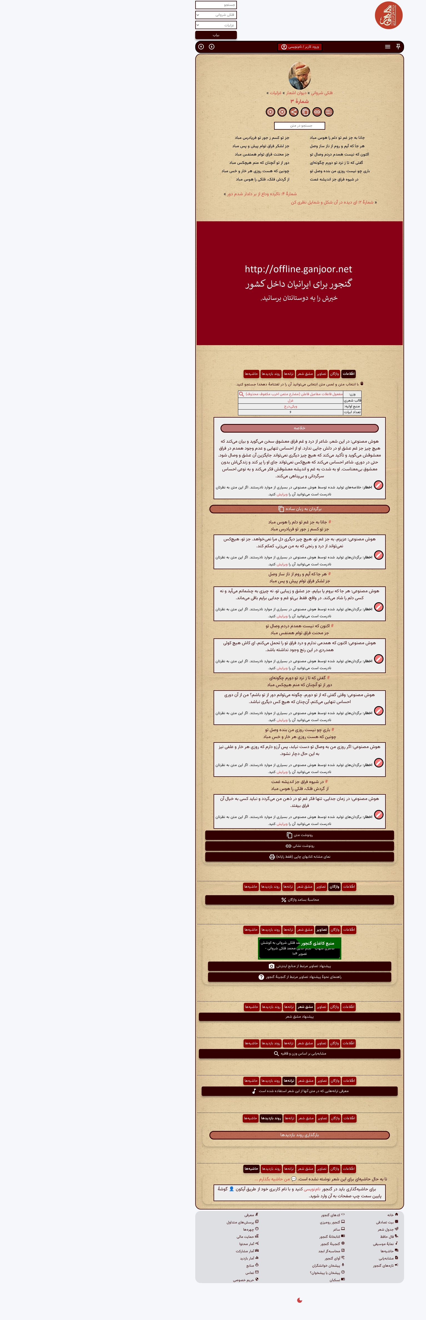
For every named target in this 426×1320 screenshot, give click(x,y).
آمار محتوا (162, 1244)
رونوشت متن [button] (213, 835)
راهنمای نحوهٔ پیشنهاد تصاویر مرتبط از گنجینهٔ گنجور (213, 977)
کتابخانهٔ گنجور (245, 1237)
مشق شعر (218, 374)
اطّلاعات (262, 374)
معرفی (165, 1215)
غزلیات (189, 93)
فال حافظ (303, 1237)
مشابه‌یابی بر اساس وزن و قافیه (213, 1053)
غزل (204, 400)
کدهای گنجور (246, 1215)
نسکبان (250, 1280)
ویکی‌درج (204, 406)
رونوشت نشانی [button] (213, 846)
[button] (311, 46)
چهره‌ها (164, 1230)
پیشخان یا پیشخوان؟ (240, 1273)
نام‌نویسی (225, 1189)
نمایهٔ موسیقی (299, 1244)
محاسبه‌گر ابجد (245, 1251)
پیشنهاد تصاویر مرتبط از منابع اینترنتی (213, 966)
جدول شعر (301, 1230)
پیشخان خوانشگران (241, 1266)
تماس (165, 1273)
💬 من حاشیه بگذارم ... (189, 1179)
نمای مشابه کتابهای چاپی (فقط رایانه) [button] (213, 857)
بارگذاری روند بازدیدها (213, 1135)
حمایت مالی (161, 1237)
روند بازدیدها (184, 374)
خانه (306, 1215)
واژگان (248, 374)
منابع (166, 1266)
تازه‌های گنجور (299, 1266)
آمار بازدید (162, 1258)
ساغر (252, 1230)
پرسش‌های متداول (156, 1222)
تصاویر (235, 374)
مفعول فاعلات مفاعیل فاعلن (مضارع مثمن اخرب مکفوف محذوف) (207, 394)
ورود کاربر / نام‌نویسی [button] (213, 47)
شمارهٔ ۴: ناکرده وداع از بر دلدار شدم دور (175, 194)
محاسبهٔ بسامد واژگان (213, 900)
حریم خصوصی (159, 1280)
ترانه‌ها (202, 374)
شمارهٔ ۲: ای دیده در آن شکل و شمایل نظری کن (245, 202)
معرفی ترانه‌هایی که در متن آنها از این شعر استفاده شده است (213, 1091)
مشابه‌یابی (302, 1258)
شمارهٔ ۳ (213, 101)
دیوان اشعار (209, 93)
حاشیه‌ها (164, 374)
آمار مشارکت (160, 1251)
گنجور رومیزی (245, 1222)
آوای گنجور (248, 1258)
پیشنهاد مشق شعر (213, 1017)
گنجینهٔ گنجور (246, 1244)
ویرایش (195, 494)
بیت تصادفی (300, 1222)
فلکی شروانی (235, 93)
